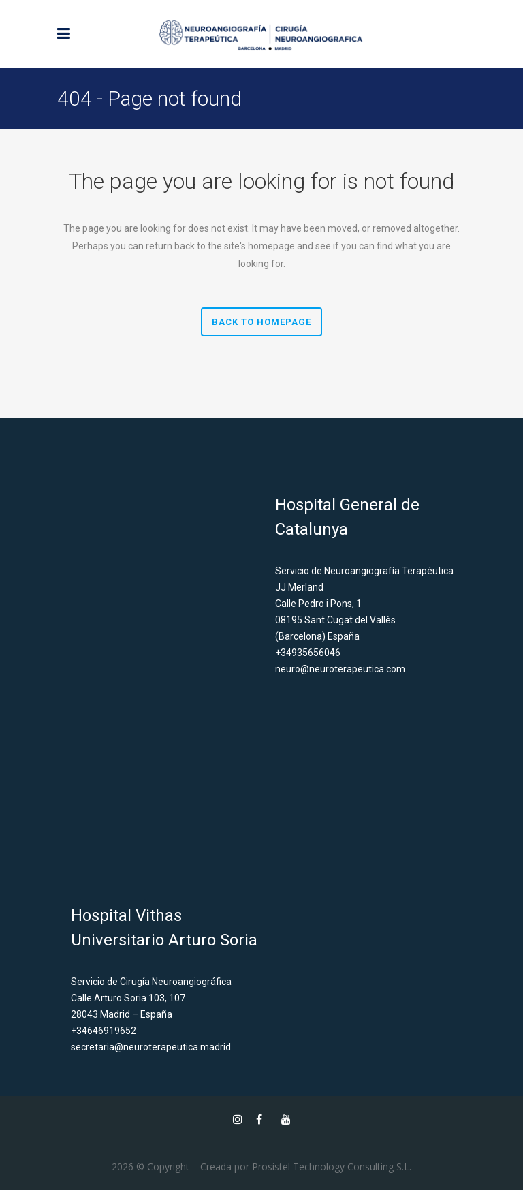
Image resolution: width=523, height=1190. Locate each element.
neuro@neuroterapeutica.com (340, 668)
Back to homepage (261, 322)
